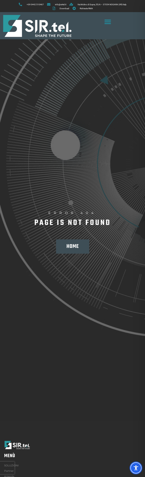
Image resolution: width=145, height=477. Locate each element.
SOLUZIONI (12, 465)
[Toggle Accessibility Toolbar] (136, 468)
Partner (9, 470)
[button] (107, 21)
